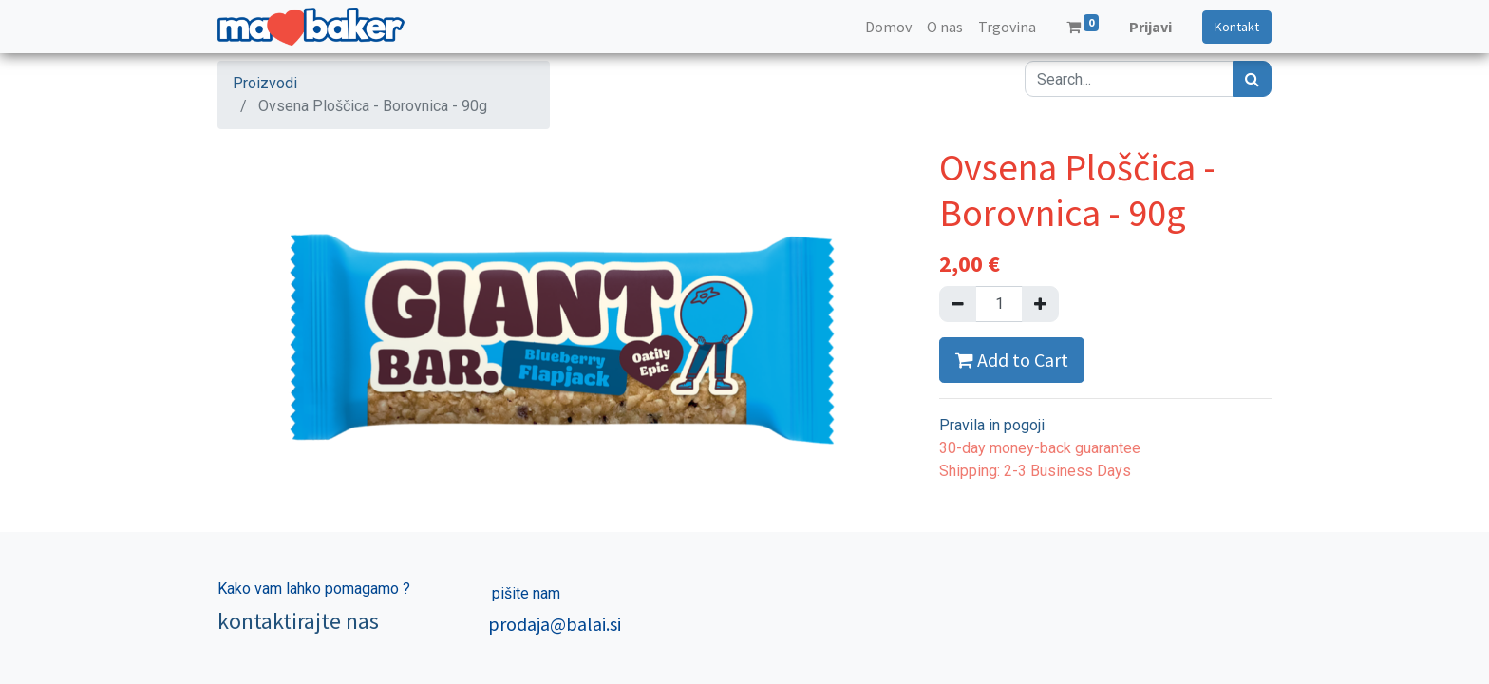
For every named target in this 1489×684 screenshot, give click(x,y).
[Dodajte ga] (1040, 304)
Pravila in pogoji (992, 425)
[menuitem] (888, 27)
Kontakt (1237, 26)
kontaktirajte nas (298, 621)
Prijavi (1150, 26)
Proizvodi (265, 83)
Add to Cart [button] (1011, 359)
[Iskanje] (1252, 79)
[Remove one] (957, 304)
